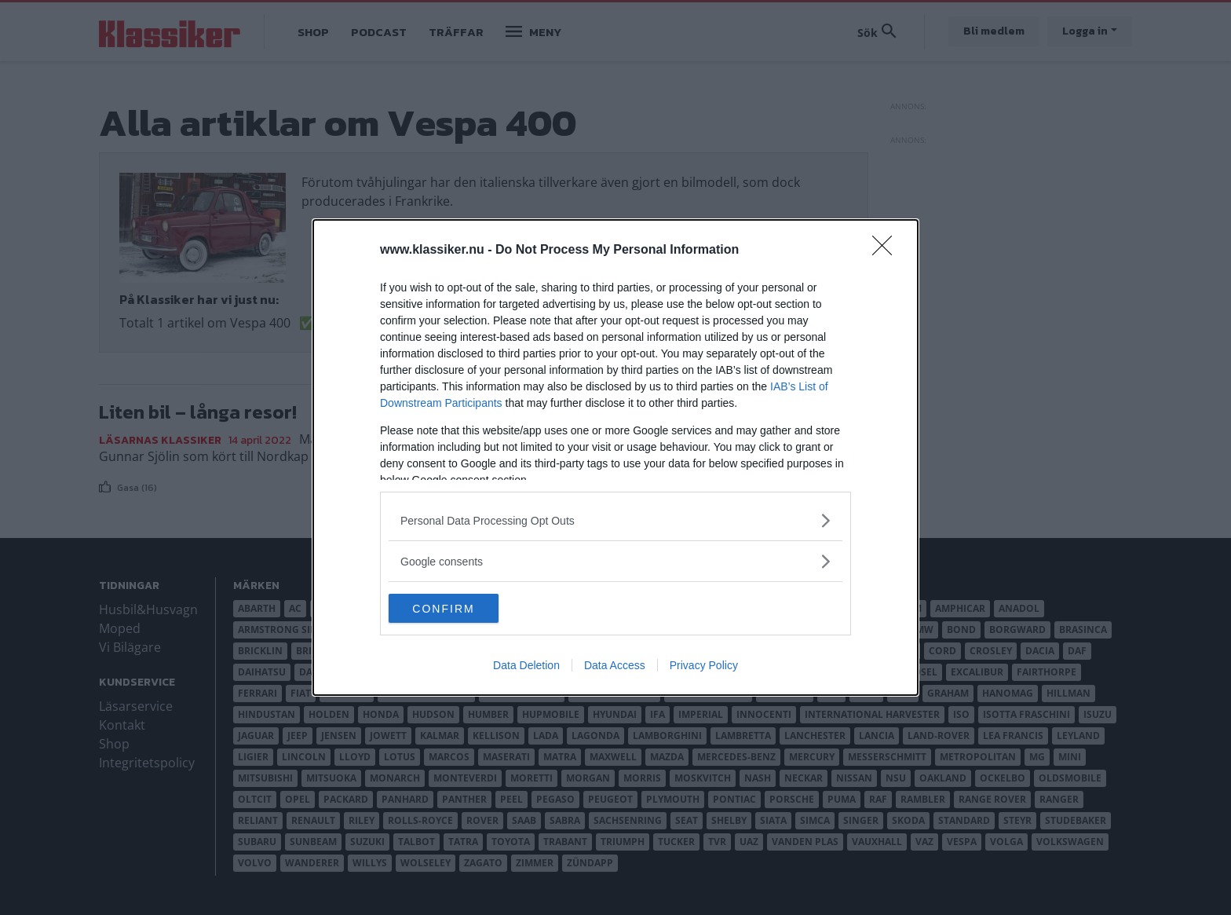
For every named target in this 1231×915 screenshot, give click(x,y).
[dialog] (615, 458)
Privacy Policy (704, 667)
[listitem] (615, 519)
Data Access (614, 667)
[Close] (887, 250)
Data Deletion (526, 667)
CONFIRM (463, 608)
